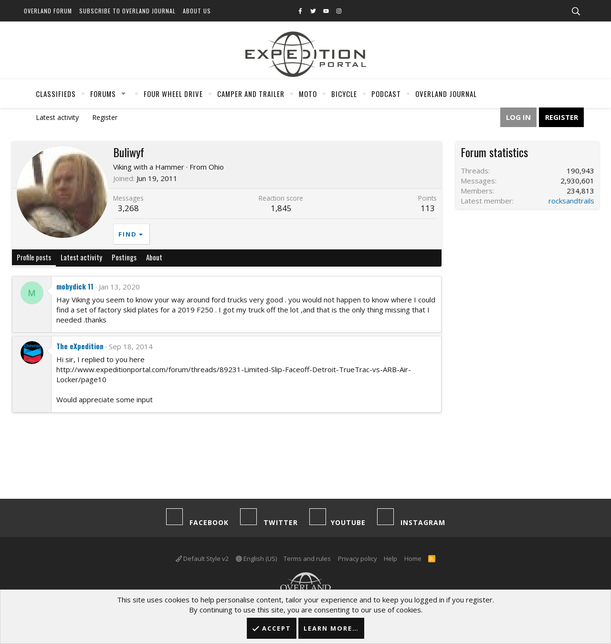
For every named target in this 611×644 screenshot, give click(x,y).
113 (428, 208)
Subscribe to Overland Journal (127, 11)
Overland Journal (446, 93)
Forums (103, 93)
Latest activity (57, 117)
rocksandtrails (571, 200)
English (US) (256, 558)
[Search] (575, 11)
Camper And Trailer (250, 93)
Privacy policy (357, 558)
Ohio (216, 167)
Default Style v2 (202, 558)
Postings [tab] (124, 257)
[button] (123, 93)
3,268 (128, 208)
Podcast (386, 93)
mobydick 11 (75, 286)
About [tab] (154, 257)
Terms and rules (307, 558)
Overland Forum (48, 11)
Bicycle (344, 93)
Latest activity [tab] (81, 257)
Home (412, 558)
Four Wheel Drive (173, 93)
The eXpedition (80, 346)
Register (104, 117)
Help (390, 558)
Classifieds (56, 93)
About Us (197, 11)
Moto (308, 93)
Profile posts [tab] (34, 257)
